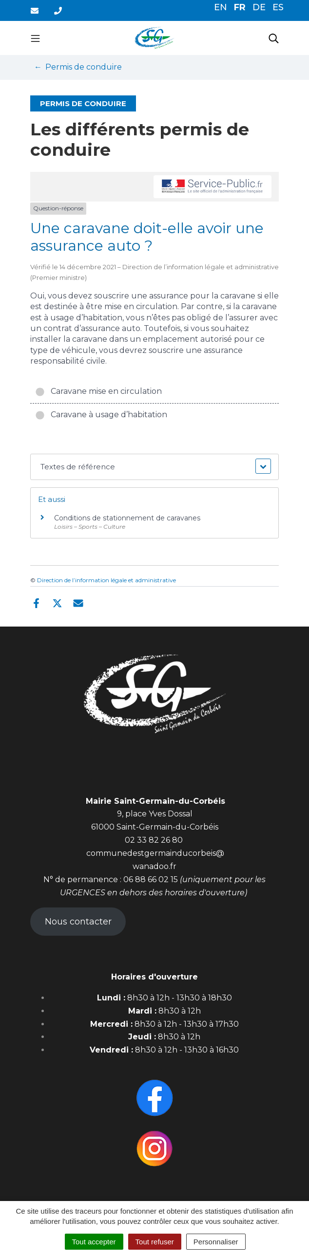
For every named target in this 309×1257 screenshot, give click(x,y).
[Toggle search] (273, 38)
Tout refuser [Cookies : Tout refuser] (154, 1242)
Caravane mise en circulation (98, 391)
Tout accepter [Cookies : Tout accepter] (94, 1242)
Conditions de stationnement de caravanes (127, 518)
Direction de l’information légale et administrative (106, 580)
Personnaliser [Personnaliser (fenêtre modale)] (215, 1242)
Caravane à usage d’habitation (101, 414)
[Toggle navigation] (35, 38)
